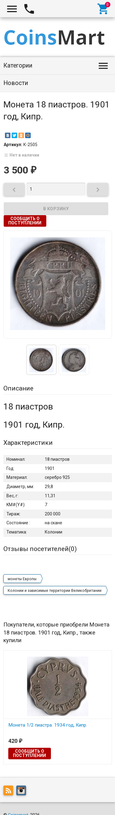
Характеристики (28, 442)
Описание (18, 388)
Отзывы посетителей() (40, 549)
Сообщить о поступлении (24, 220)
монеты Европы (22, 579)
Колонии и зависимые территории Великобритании (55, 590)
